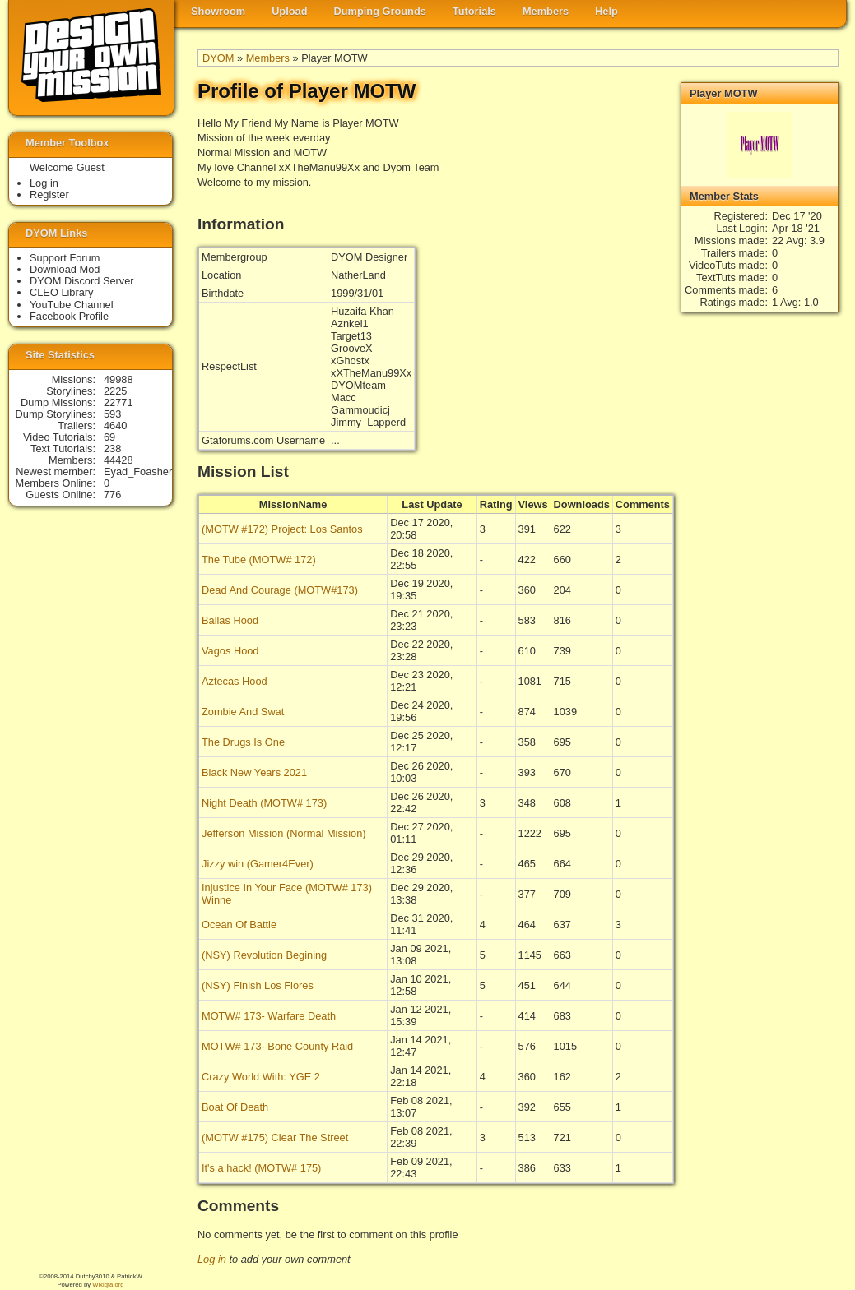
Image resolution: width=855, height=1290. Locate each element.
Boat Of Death (235, 1107)
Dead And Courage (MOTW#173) (280, 590)
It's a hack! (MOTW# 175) (261, 1168)
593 (112, 414)
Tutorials (474, 11)
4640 (115, 425)
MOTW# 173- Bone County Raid (277, 1046)
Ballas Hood (230, 620)
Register (49, 194)
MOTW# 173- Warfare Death (269, 1016)
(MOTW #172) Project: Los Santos (282, 529)
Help (606, 11)
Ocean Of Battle (239, 924)
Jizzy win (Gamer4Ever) (258, 864)
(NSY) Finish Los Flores (258, 985)
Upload (289, 11)
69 (109, 437)
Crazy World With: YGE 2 (261, 1076)
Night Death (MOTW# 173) (264, 803)
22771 (118, 402)
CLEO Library (62, 292)
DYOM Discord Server (82, 281)
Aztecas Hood (234, 681)
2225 (115, 391)
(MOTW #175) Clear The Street (275, 1137)
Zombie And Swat (243, 711)
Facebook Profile (69, 316)
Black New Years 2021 (254, 772)
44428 (118, 460)
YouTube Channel (72, 304)
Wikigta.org (107, 1284)
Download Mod (65, 269)
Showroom (218, 11)
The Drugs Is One (243, 742)
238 (112, 448)
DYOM (218, 58)
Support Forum (65, 258)
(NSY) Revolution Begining (264, 955)
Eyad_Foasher (138, 471)
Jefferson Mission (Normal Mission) (284, 833)
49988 (118, 379)
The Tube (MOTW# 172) (259, 559)
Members (546, 11)
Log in (211, 1259)
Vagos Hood (230, 651)
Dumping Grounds (380, 11)
